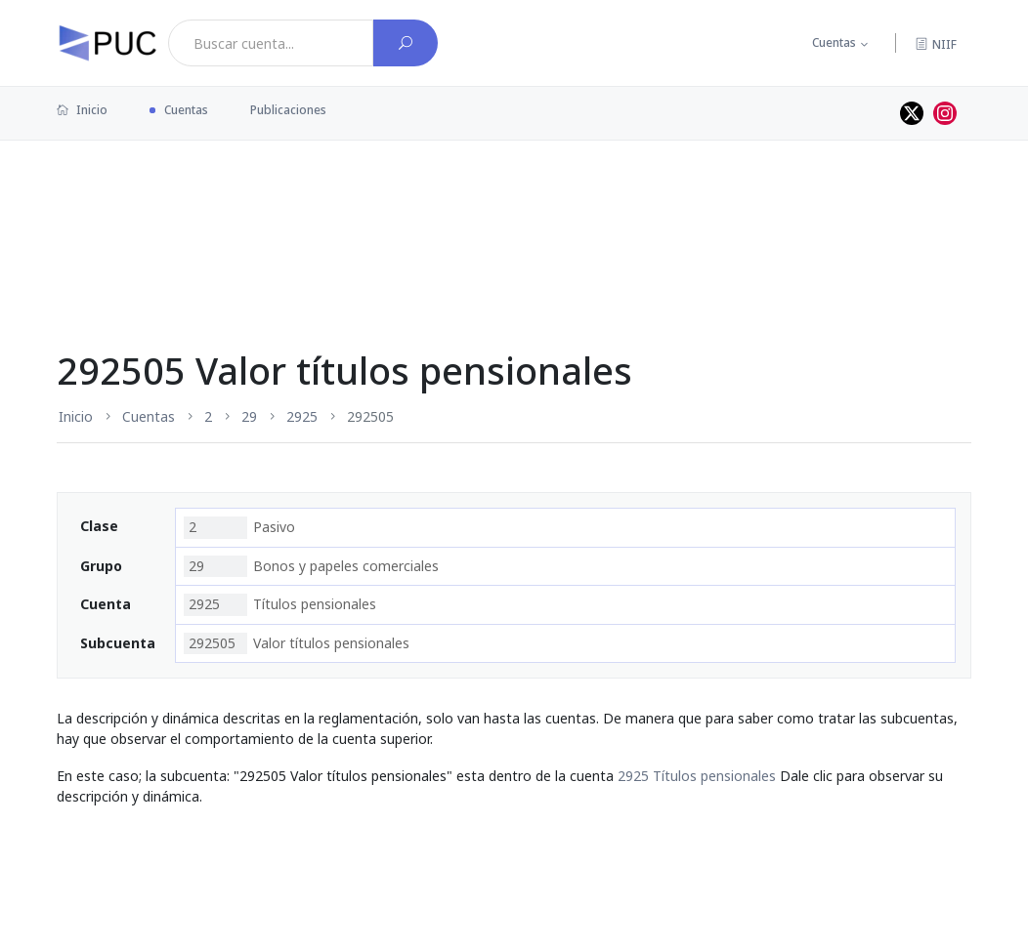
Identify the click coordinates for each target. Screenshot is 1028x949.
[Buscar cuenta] (405, 43)
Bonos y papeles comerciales (311, 566)
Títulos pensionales (280, 604)
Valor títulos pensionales (296, 643)
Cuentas (834, 42)
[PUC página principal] (107, 43)
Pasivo (239, 527)
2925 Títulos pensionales (697, 775)
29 (249, 416)
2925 (302, 416)
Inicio (82, 110)
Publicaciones (288, 110)
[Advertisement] (514, 204)
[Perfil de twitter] (911, 113)
